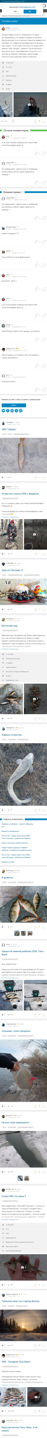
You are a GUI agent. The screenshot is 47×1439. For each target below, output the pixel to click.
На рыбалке (12, 739)
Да (30, 11)
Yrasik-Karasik (11, 1024)
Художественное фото (15, 575)
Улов (9, 434)
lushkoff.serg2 (11, 227)
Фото (4, 434)
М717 (8, 375)
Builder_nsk (10, 1189)
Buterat (8, 487)
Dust (7, 136)
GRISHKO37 (10, 728)
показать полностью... (11, 517)
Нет (15, 11)
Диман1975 (10, 348)
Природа (11, 1306)
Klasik (8, 28)
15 (5, 1411)
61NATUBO (10, 563)
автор (8, 251)
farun (8, 944)
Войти (14, 405)
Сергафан (9, 422)
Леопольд (9, 619)
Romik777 (9, 1115)
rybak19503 (10, 162)
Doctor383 (9, 1420)
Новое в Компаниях (13, 819)
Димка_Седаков (12, 1294)
